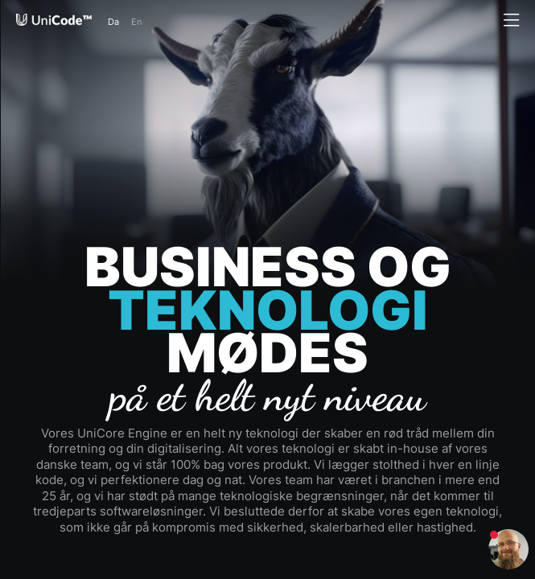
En (136, 21)
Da (113, 21)
